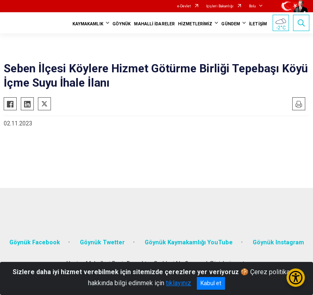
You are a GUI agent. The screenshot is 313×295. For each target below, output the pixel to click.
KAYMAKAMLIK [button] (88, 24)
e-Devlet (184, 6)
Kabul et (211, 283)
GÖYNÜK (121, 24)
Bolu (252, 6)
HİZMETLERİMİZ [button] (195, 24)
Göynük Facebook (34, 242)
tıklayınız (178, 283)
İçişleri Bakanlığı (220, 6)
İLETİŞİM (258, 24)
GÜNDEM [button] (230, 24)
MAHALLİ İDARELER (154, 24)
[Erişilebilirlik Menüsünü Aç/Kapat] (296, 277)
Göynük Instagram (278, 242)
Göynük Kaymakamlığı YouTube (189, 242)
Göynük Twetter (102, 242)
